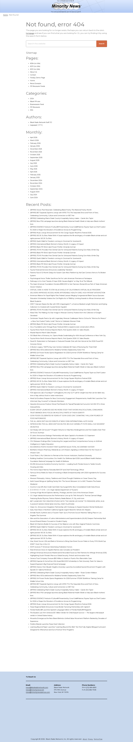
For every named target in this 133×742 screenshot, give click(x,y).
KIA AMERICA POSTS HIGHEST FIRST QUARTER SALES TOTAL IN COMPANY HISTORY (67, 487)
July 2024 (34, 195)
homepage (31, 33)
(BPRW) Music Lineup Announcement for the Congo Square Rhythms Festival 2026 (67, 238)
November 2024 (37, 183)
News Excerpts (37, 83)
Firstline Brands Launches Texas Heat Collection (52, 693)
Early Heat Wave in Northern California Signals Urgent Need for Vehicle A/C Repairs (67, 564)
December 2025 (37, 149)
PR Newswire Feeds (39, 86)
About (83, 739)
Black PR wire (36, 101)
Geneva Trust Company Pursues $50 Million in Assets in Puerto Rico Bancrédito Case (68, 618)
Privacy (90, 739)
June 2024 (34, 197)
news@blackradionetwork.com (37, 722)
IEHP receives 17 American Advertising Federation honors (56, 604)
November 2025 (37, 152)
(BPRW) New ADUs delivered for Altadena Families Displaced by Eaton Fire (63, 381)
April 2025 (34, 172)
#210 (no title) (36, 66)
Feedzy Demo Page (39, 78)
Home (33, 80)
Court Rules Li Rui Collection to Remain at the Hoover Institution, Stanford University (68, 495)
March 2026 (35, 140)
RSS (31, 110)
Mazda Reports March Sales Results (46, 358)
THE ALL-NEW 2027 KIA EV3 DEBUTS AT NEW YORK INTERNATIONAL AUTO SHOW (67, 458)
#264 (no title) (36, 63)
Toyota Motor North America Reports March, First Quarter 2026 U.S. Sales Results (66, 355)
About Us (34, 72)
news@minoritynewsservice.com (38, 726)
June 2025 (34, 166)
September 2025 (37, 157)
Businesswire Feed (38, 104)
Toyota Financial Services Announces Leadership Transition (57, 284)
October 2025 (36, 154)
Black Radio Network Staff (41, 122)
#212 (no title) (36, 69)
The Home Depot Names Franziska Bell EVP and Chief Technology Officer (63, 510)
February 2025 (36, 175)
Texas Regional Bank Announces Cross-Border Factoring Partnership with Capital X (67, 675)
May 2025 (34, 169)
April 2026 (34, 137)
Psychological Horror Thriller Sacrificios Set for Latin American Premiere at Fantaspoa (68, 293)
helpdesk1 (34, 125)
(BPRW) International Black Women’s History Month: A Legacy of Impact (62, 250)
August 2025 (35, 160)
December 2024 (37, 180)
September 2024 (37, 189)
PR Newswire (36, 107)
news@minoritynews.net (35, 724)
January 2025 (36, 177)
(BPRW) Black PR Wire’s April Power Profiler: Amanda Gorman (58, 253)
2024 (32, 98)
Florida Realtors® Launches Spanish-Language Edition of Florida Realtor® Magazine (68, 678)
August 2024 (36, 192)
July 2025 (34, 163)
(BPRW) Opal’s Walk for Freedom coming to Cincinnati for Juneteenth (61, 247)
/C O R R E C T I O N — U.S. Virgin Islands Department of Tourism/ (59, 535)
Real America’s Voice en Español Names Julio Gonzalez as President (60, 607)
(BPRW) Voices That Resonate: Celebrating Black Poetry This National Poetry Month (67, 210)
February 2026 (36, 143)
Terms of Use (99, 739)
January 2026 (36, 146)
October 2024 (36, 186)
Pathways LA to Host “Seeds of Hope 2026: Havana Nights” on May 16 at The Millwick (67, 295)
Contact (33, 75)
